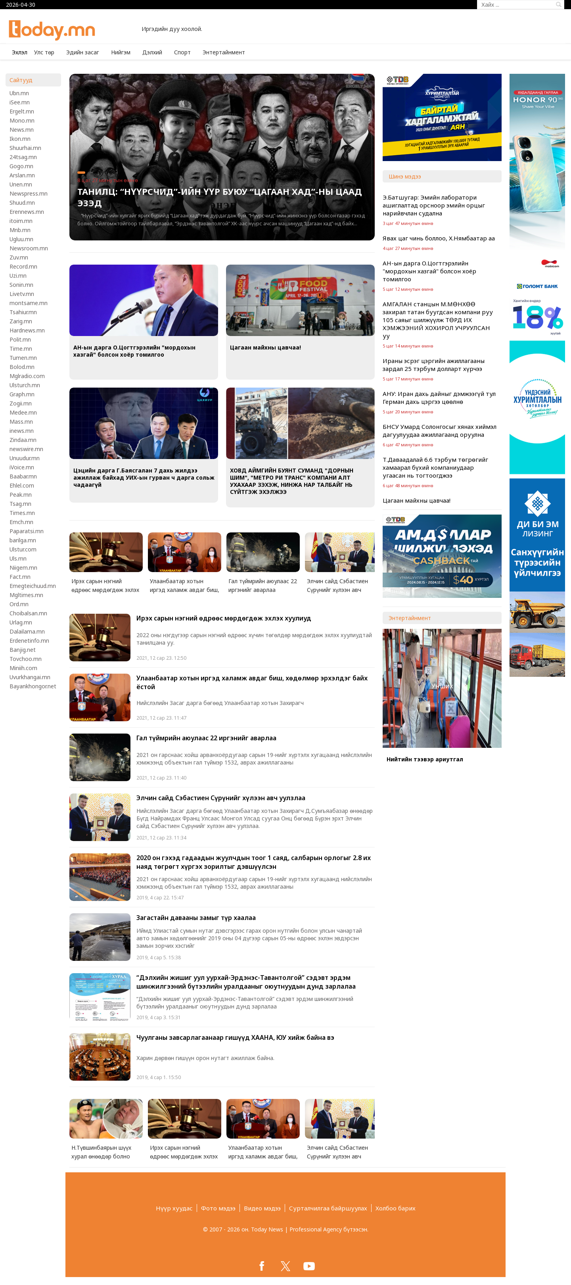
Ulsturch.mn (25, 385)
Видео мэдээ (262, 1208)
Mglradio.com (27, 376)
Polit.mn (20, 339)
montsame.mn (29, 303)
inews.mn (22, 430)
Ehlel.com (22, 485)
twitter (285, 1265)
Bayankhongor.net (33, 686)
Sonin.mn (21, 284)
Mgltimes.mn (26, 595)
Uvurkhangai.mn (30, 677)
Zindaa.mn (23, 440)
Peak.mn (21, 494)
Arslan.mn (22, 175)
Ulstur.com (23, 549)
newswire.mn (26, 449)
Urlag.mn (21, 622)
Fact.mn (20, 576)
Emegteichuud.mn (33, 586)
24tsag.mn (23, 157)
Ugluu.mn (21, 239)
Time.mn (21, 348)
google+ (309, 1265)
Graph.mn (22, 394)
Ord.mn (19, 604)
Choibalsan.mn (28, 613)
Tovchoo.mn (26, 659)
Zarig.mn (21, 321)
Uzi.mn (18, 275)
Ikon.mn (20, 138)
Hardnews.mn (27, 330)
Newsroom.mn (29, 248)
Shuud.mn (22, 202)
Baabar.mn (23, 476)
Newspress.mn (29, 193)
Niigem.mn (23, 567)
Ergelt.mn (22, 111)
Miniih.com (23, 668)
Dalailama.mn (27, 631)
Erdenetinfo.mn (29, 640)
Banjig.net (23, 649)
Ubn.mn (19, 93)
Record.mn (23, 266)
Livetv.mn (22, 294)
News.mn (22, 129)
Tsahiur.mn (23, 312)
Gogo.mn (21, 166)
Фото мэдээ (218, 1208)
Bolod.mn (22, 367)
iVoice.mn (22, 467)
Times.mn (22, 513)
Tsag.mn (20, 503)
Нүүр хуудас (174, 1208)
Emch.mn (21, 522)
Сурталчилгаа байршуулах (328, 1208)
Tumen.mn (23, 357)
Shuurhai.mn (25, 148)
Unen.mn (21, 184)
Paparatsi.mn (27, 531)
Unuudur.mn (25, 458)
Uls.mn (18, 558)
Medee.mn (23, 412)
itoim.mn (21, 221)
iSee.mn (20, 102)
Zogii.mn (21, 403)
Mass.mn (21, 421)
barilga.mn (23, 540)
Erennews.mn (27, 211)
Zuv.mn (19, 257)
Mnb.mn (20, 230)
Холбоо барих (396, 1208)
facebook (261, 1265)
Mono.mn (22, 120)
